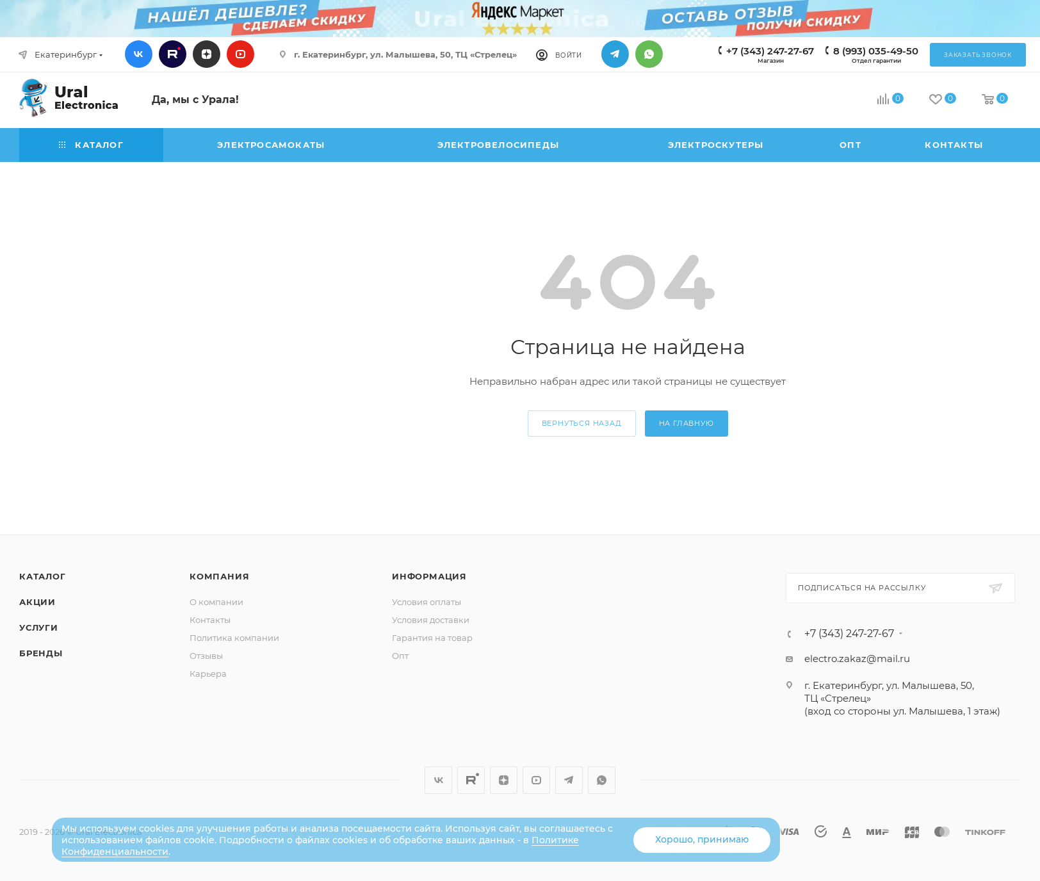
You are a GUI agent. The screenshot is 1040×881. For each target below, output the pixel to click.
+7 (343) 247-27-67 (770, 51)
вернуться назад (582, 423)
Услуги (38, 627)
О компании (216, 602)
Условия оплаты (426, 602)
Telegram (615, 54)
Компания (219, 576)
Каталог (42, 576)
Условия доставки (430, 620)
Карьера (208, 673)
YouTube (240, 54)
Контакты (210, 620)
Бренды (41, 653)
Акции (37, 602)
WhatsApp (649, 54)
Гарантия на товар (432, 638)
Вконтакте (138, 54)
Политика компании (234, 638)
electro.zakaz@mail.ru (857, 658)
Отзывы (206, 656)
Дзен (206, 54)
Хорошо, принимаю (702, 839)
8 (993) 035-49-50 (875, 51)
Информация (429, 576)
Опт (400, 656)
